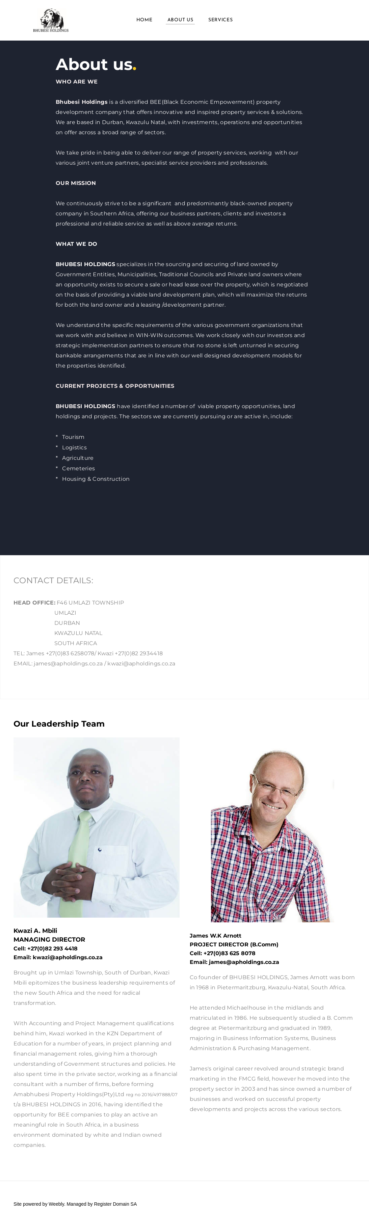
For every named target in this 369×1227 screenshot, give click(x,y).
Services (220, 20)
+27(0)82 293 (45, 948)
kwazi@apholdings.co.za (68, 957)
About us (180, 20)
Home (144, 20)
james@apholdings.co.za (244, 962)
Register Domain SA (115, 1204)
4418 (71, 948)
